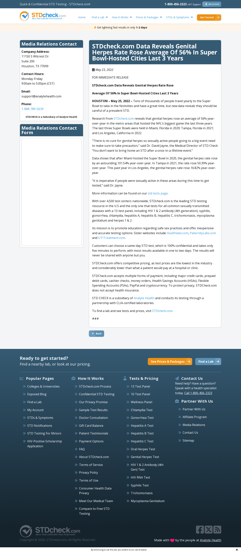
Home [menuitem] (82, 17)
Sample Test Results (93, 410)
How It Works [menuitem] (120, 17)
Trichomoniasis (142, 493)
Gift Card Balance (91, 426)
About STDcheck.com (94, 457)
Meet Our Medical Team (96, 501)
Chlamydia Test (142, 410)
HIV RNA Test (140, 477)
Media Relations (194, 425)
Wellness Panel (141, 402)
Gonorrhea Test (142, 418)
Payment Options (91, 441)
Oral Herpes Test (143, 449)
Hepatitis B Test (142, 433)
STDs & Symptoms (40, 418)
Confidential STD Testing (96, 394)
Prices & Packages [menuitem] (147, 17)
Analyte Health (210, 540)
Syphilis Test (140, 485)
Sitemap (188, 440)
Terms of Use (88, 480)
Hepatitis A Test (142, 426)
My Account (35, 410)
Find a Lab (34, 402)
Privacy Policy (88, 472)
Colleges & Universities (43, 386)
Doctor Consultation (93, 418)
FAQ (82, 449)
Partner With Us (194, 409)
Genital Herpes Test (145, 457)
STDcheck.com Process (95, 386)
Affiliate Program (195, 417)
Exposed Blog (37, 394)
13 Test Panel (140, 386)
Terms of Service (91, 465)
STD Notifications (39, 426)
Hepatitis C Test (142, 441)
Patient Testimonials (93, 433)
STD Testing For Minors (44, 433)
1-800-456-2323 (183, 4)
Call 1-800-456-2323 (198, 393)
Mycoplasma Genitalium (148, 501)
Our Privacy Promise (93, 402)
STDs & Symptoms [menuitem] (177, 17)
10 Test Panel (140, 394)
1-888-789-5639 (32, 109)
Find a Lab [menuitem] (98, 17)
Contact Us (190, 432)
